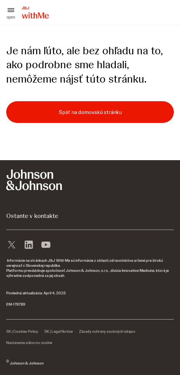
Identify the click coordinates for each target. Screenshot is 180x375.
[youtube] (45, 244)
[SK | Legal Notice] (58, 331)
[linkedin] (28, 244)
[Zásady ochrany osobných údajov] (107, 331)
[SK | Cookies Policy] (22, 331)
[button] (11, 12)
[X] (11, 244)
